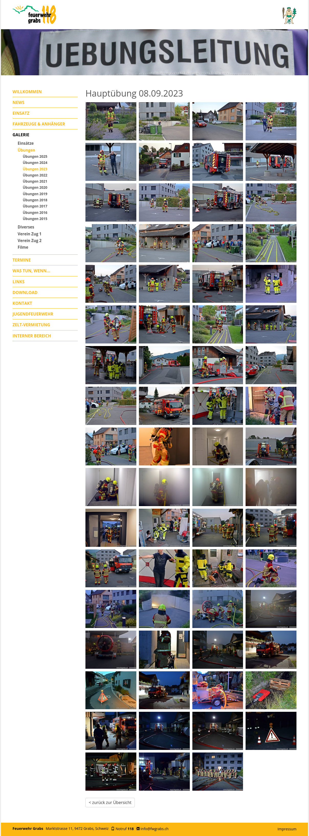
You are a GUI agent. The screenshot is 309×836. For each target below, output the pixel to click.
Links (19, 282)
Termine (22, 260)
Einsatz (21, 113)
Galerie (21, 135)
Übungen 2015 (35, 218)
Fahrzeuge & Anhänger (39, 124)
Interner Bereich (32, 336)
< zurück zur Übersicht (110, 802)
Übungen (26, 150)
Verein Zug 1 (29, 233)
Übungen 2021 (35, 181)
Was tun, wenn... (31, 271)
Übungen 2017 (35, 206)
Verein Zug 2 (29, 240)
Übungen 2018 (35, 199)
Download (25, 292)
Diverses (26, 226)
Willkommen (27, 92)
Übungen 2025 (35, 156)
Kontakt (22, 303)
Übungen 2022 (35, 175)
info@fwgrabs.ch (155, 828)
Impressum (287, 829)
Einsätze (26, 143)
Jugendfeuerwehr (33, 314)
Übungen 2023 (35, 168)
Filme (23, 247)
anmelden (270, 829)
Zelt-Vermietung (31, 325)
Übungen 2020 (35, 187)
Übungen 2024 (35, 162)
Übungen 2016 (35, 212)
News (18, 102)
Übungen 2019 (35, 193)
